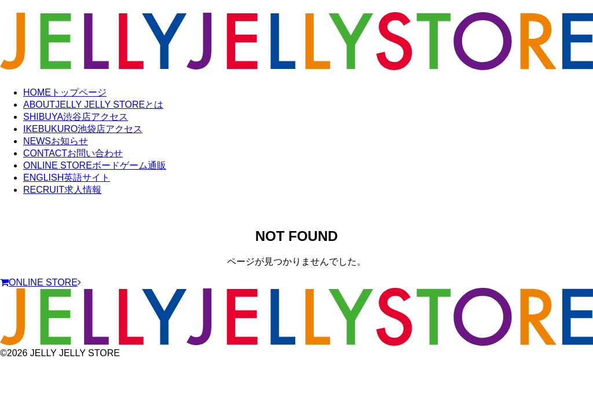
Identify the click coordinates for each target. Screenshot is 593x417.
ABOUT (93, 104)
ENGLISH (66, 177)
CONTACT (73, 153)
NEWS (55, 141)
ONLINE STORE (94, 165)
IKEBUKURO (82, 129)
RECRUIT (62, 190)
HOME (65, 92)
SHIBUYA (75, 117)
